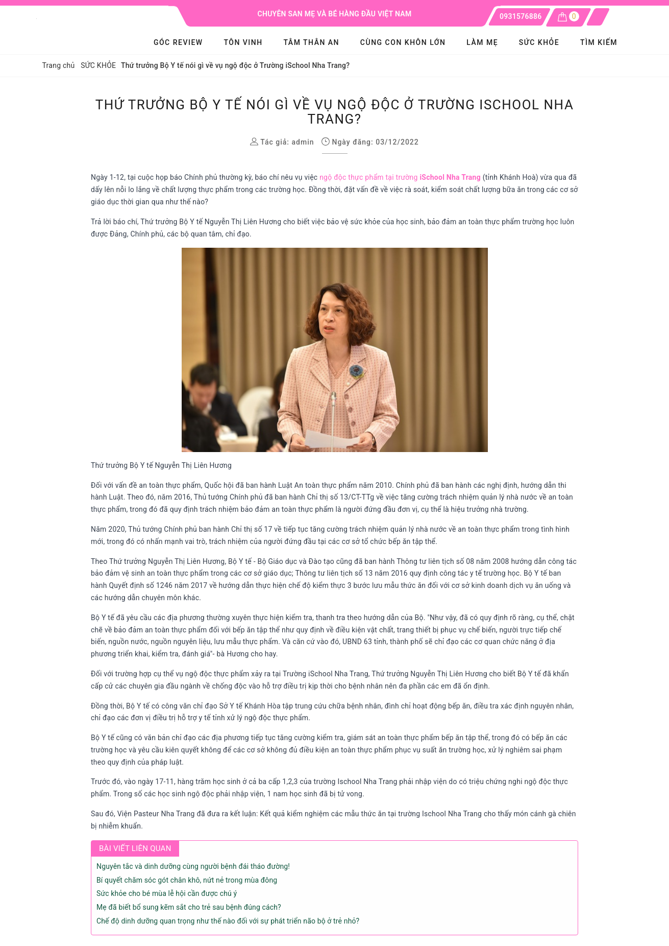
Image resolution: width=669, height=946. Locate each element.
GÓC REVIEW (178, 42)
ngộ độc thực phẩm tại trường (400, 177)
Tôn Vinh (243, 42)
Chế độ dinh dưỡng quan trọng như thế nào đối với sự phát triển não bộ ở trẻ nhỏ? (227, 921)
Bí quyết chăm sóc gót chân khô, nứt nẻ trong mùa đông (186, 880)
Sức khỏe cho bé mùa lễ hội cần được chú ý (166, 893)
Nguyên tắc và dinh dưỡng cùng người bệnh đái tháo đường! (193, 866)
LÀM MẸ (482, 42)
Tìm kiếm (598, 42)
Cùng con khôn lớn (403, 42)
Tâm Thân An (311, 42)
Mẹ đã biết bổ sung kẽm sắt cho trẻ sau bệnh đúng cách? (188, 907)
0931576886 (520, 16)
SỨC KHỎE (539, 42)
